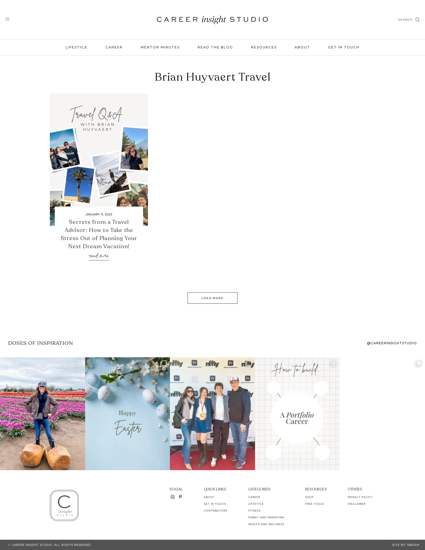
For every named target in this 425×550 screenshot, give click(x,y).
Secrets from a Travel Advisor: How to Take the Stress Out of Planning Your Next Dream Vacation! (99, 234)
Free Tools (314, 504)
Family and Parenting (266, 517)
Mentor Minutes (160, 47)
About (302, 47)
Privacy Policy (360, 497)
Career (114, 47)
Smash (413, 544)
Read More (99, 256)
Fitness (254, 511)
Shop (309, 497)
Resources (264, 47)
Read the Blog (215, 47)
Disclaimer (357, 504)
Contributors (215, 511)
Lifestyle (77, 47)
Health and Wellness (266, 524)
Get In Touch (343, 47)
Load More (212, 298)
